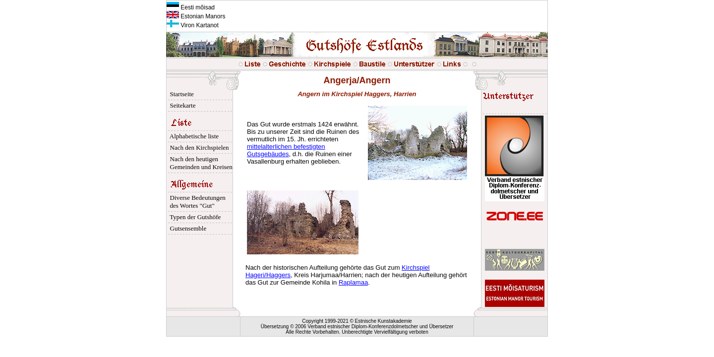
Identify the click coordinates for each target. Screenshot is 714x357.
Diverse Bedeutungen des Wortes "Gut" (196, 201)
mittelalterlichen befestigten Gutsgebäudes (286, 150)
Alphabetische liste (193, 136)
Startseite (180, 94)
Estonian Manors (196, 16)
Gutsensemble (186, 228)
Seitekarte (181, 105)
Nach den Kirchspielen (198, 147)
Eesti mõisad (191, 7)
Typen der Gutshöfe (194, 217)
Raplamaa (353, 282)
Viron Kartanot (193, 25)
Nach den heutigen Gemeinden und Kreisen (200, 163)
